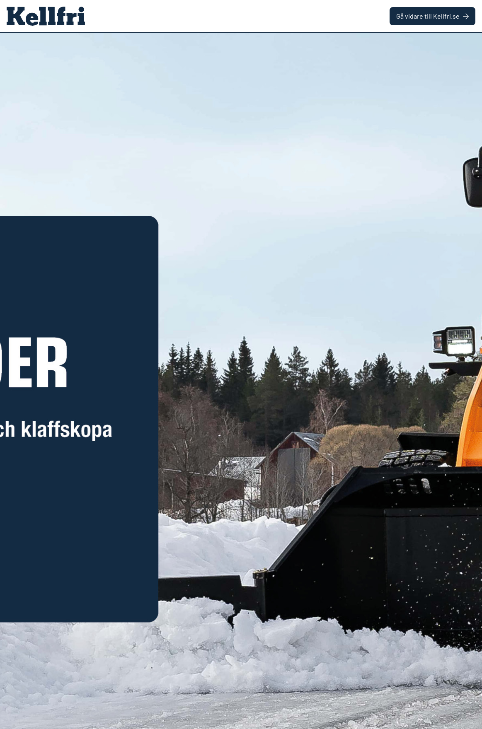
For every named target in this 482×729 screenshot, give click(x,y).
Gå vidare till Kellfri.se (432, 16)
